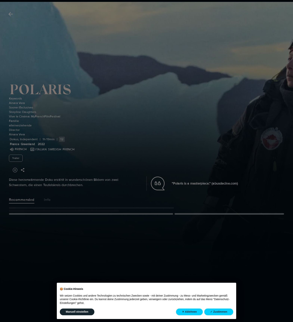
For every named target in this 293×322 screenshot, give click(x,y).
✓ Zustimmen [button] (218, 311)
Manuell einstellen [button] (77, 311)
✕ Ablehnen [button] (189, 311)
